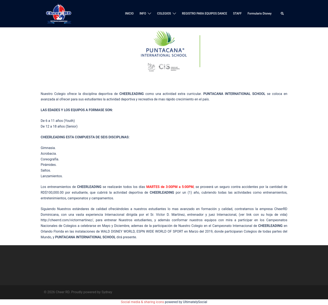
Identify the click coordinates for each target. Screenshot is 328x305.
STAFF (237, 13)
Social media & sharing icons (143, 302)
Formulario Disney (260, 13)
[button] (282, 13)
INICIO (129, 13)
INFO (143, 13)
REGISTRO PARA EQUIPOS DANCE (204, 13)
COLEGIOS (164, 13)
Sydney (106, 292)
